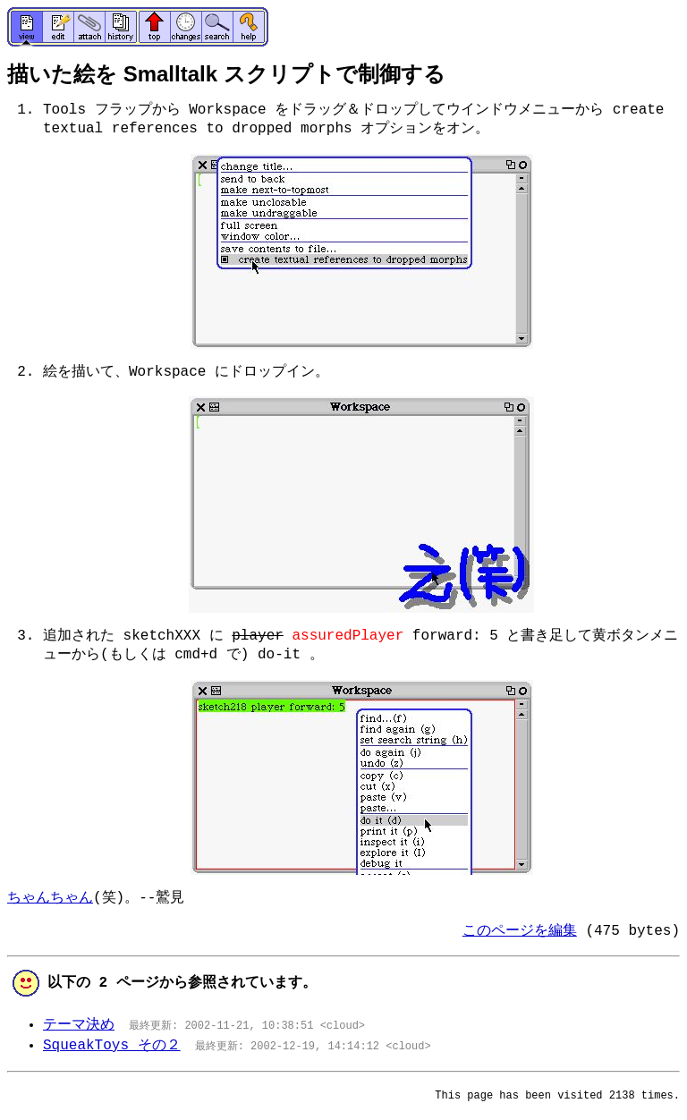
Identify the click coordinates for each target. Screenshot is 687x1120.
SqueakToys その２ (112, 1046)
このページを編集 (519, 931)
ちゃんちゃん (50, 898)
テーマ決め (78, 1025)
